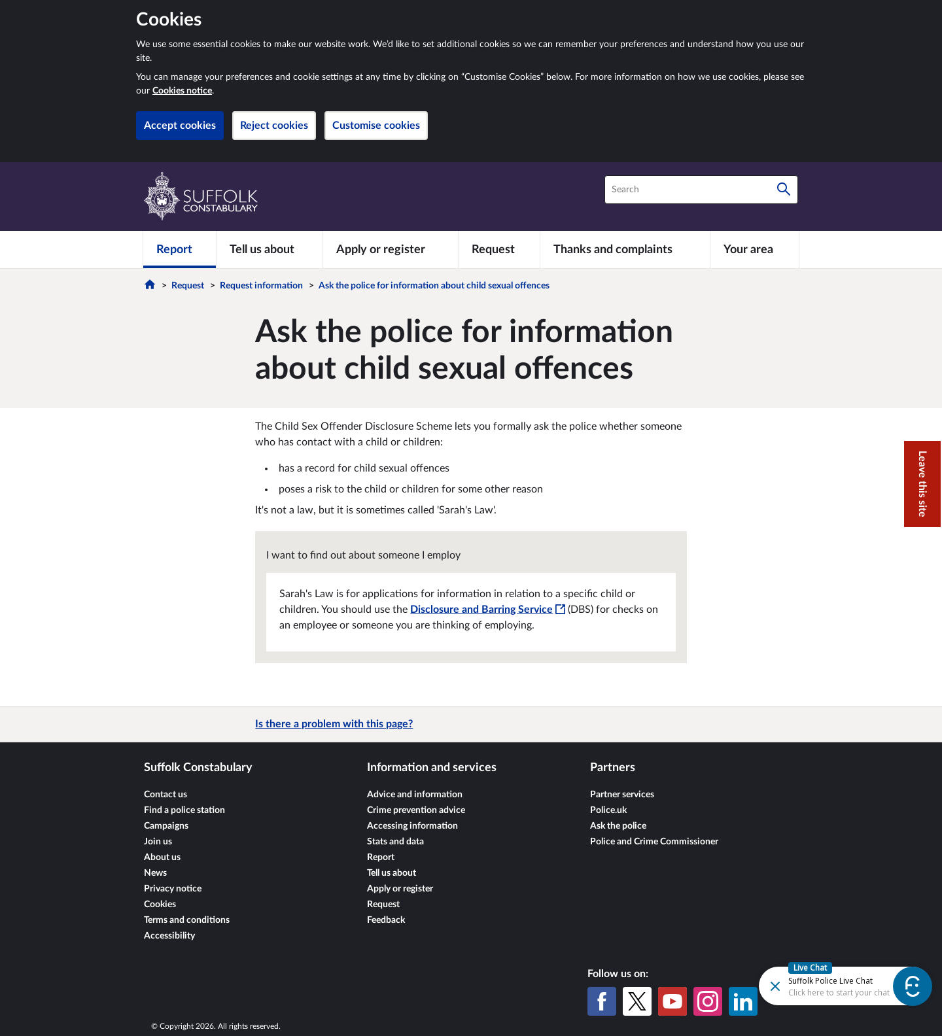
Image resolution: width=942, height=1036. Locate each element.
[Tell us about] (270, 249)
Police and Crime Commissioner (654, 841)
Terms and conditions (187, 920)
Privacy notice (172, 888)
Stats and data (395, 841)
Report (380, 857)
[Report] (179, 249)
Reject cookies (274, 125)
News (155, 873)
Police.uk (608, 810)
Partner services (622, 794)
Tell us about (391, 873)
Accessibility (169, 936)
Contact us (165, 794)
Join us (158, 841)
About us (162, 857)
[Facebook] (601, 1001)
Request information (261, 285)
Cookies (160, 904)
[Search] (783, 189)
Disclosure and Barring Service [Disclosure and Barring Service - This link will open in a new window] (487, 609)
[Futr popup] (829, 985)
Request (187, 285)
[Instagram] (707, 1001)
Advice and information (414, 794)
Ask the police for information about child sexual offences (434, 285)
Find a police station (184, 810)
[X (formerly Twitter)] (637, 1001)
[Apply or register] (390, 249)
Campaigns (166, 826)
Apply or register (400, 888)
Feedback (386, 920)
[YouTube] (672, 1001)
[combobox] (701, 189)
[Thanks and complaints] (625, 249)
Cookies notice (182, 90)
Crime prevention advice (416, 810)
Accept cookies (180, 125)
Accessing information (412, 826)
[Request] (499, 249)
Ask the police (618, 826)
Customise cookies (376, 125)
